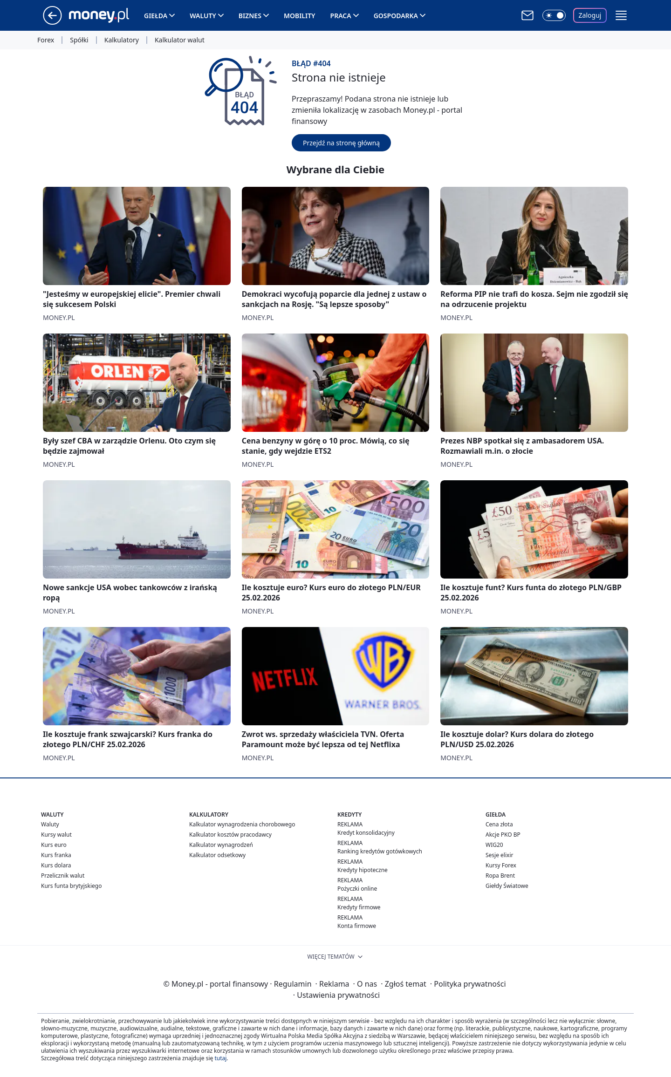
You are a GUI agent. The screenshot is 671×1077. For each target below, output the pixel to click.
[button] (621, 15)
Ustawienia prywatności (336, 995)
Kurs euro (54, 845)
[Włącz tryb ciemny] (554, 15)
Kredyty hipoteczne (362, 870)
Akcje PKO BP (503, 834)
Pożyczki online (357, 889)
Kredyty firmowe (359, 907)
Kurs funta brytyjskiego (71, 886)
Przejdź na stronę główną (341, 142)
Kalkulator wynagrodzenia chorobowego (242, 824)
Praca (340, 15)
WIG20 (494, 845)
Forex (45, 40)
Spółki (79, 40)
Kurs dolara (56, 865)
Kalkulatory (121, 40)
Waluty (203, 15)
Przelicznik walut (62, 875)
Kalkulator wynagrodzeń (221, 845)
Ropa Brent (500, 875)
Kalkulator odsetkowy (217, 855)
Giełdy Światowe (507, 886)
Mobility (299, 15)
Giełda (155, 15)
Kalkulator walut (180, 40)
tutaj (220, 1058)
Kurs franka (56, 855)
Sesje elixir (499, 855)
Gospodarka (396, 15)
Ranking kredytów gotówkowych (379, 851)
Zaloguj (590, 15)
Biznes (250, 15)
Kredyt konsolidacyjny (366, 833)
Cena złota (499, 824)
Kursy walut (56, 834)
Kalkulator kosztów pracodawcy (230, 834)
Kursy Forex (501, 865)
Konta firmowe (356, 926)
